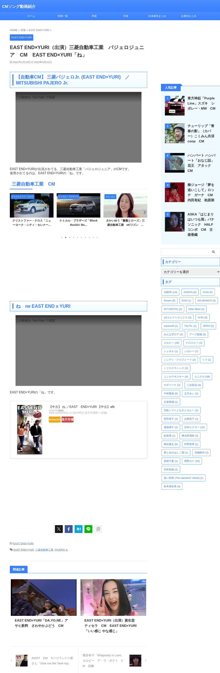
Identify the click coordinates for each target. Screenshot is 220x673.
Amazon (58, 419)
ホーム (31, 16)
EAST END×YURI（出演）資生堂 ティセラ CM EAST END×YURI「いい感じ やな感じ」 (111, 624)
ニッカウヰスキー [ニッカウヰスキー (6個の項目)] (176, 369)
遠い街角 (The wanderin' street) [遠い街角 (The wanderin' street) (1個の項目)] (183, 471)
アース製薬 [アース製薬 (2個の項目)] (197, 327)
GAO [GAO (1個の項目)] (186, 293)
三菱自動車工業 (44, 548)
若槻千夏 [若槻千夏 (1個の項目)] (171, 454)
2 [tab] (66, 237)
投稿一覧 (63, 16)
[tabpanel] (32, 211)
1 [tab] (62, 237)
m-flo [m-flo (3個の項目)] (202, 310)
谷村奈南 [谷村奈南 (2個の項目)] (171, 462)
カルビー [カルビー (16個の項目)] (171, 335)
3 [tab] (70, 237)
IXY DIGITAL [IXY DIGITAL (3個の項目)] (173, 302)
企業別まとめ (188, 16)
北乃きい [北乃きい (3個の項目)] (191, 386)
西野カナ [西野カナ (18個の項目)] (192, 454)
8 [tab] (89, 237)
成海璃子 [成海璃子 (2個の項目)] (171, 420)
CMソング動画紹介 (19, 6)
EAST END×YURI (23, 543)
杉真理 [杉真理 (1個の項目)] (169, 428)
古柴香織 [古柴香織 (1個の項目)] (171, 395)
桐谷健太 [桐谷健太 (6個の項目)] (171, 437)
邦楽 (94, 16)
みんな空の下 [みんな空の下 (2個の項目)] (173, 327)
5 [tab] (77, 237)
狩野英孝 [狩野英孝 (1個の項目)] (191, 437)
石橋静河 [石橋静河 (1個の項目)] (201, 445)
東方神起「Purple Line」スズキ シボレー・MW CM (201, 103)
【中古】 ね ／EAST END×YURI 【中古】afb (82, 406)
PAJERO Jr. (61, 548)
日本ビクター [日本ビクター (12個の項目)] (194, 420)
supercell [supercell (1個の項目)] (171, 319)
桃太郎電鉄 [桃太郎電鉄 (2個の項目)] (190, 428)
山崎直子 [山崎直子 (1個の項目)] (191, 411)
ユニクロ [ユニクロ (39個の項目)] (202, 369)
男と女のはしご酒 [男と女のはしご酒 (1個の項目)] (176, 445)
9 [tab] (93, 237)
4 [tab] (74, 237)
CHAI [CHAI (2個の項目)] (208, 285)
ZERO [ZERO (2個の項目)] (208, 319)
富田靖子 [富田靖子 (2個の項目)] (171, 411)
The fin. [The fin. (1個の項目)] (190, 319)
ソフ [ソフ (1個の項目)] (206, 352)
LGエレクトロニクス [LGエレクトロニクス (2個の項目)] (177, 310)
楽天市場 (79, 419)
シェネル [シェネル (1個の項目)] (171, 344)
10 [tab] (97, 237)
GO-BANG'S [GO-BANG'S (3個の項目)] (207, 293)
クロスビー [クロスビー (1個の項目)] (194, 335)
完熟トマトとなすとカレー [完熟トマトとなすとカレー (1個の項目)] (181, 403)
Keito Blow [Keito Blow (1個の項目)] (196, 302)
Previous (13, 212)
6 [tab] (81, 237)
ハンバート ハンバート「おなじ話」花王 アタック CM (202, 160)
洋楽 (125, 16)
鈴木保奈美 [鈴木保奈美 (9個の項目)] (172, 479)
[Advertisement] (78, 269)
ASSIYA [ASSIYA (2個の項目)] (190, 285)
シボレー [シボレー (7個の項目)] (191, 344)
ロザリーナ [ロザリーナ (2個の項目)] (172, 378)
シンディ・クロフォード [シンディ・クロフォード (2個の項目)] (180, 352)
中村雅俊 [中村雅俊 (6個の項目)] (171, 386)
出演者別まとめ (157, 16)
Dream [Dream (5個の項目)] (169, 293)
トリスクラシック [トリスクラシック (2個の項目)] (176, 361)
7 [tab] (85, 237)
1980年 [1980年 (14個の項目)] (170, 285)
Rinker (61, 410)
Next (143, 212)
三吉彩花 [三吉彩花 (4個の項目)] (194, 378)
